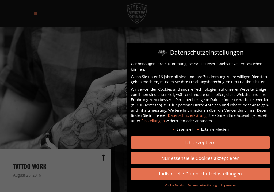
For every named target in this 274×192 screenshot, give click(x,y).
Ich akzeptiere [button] (200, 142)
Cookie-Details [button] (175, 185)
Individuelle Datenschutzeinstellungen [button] (200, 173)
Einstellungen (153, 120)
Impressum (228, 185)
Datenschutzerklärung (187, 115)
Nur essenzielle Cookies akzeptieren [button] (200, 158)
